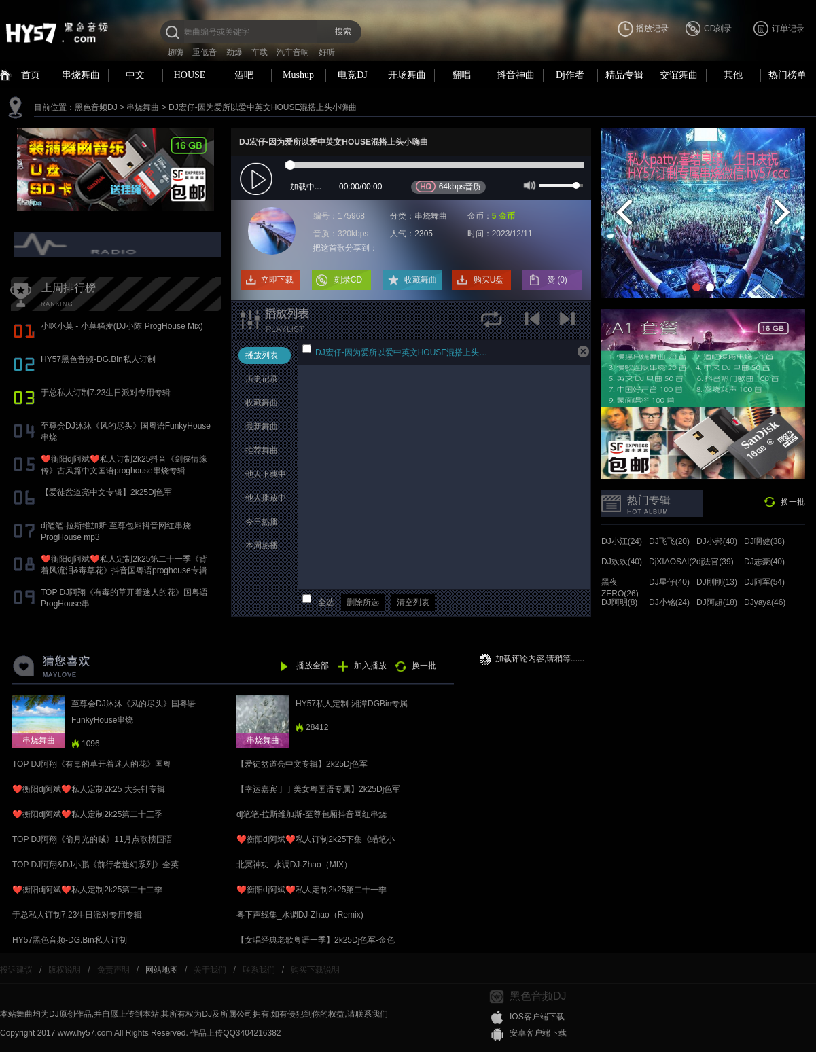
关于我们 (210, 970)
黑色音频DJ (96, 107)
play (258, 179)
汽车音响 (293, 52)
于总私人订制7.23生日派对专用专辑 (106, 392)
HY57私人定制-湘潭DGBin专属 (352, 703)
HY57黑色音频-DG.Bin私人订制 (98, 359)
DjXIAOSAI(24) (676, 561)
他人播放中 (265, 498)
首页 (30, 75)
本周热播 (261, 545)
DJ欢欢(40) (621, 561)
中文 (135, 75)
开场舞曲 (407, 75)
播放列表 (261, 355)
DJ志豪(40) (764, 561)
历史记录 (261, 379)
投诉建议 (16, 970)
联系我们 (259, 970)
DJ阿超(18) (716, 602)
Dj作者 (570, 75)
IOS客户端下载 (537, 1016)
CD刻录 (718, 28)
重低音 (204, 52)
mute (528, 184)
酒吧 (243, 75)
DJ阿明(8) (619, 602)
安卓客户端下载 (538, 1033)
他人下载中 (265, 474)
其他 (733, 75)
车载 (259, 52)
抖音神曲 (516, 75)
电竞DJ (353, 75)
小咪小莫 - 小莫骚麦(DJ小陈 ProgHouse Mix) (122, 326)
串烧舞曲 (81, 75)
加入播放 (370, 665)
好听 (327, 52)
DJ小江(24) (621, 541)
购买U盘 (489, 280)
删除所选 (363, 602)
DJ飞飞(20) (669, 541)
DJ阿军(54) (764, 582)
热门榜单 (787, 75)
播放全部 (312, 665)
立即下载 (277, 280)
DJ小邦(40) (716, 541)
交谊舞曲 (679, 75)
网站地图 (161, 970)
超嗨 (175, 52)
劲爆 (234, 52)
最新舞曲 (261, 426)
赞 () (558, 280)
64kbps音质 (449, 186)
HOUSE (190, 75)
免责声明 (113, 970)
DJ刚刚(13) (716, 582)
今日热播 (261, 521)
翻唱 (461, 75)
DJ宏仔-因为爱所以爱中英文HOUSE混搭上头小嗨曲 (262, 107)
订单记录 (788, 28)
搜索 (343, 31)
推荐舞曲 (261, 450)
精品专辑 (624, 75)
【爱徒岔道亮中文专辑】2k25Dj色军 (106, 492)
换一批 (793, 502)
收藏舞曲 (420, 280)
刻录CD (348, 280)
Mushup (298, 75)
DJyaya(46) (764, 602)
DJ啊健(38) (764, 541)
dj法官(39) (715, 561)
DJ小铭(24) (669, 602)
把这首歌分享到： (345, 248)
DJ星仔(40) (669, 582)
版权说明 (64, 970)
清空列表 (413, 602)
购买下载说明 (315, 970)
